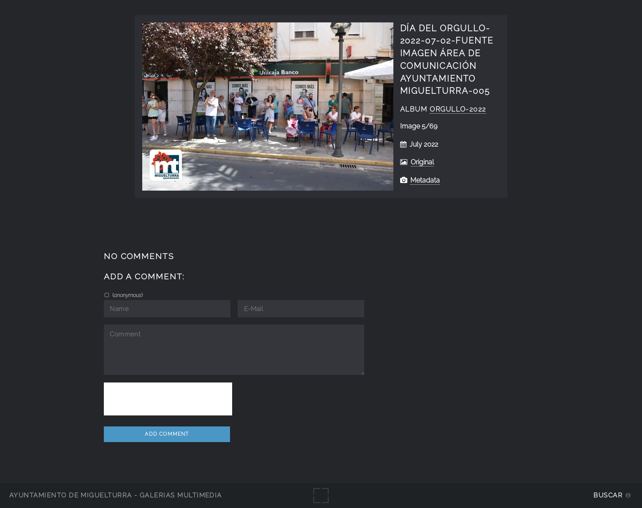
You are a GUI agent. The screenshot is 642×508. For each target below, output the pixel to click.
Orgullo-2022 (458, 109)
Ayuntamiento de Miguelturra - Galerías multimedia (115, 495)
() (127, 295)
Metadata (425, 180)
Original (422, 162)
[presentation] (168, 398)
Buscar (608, 495)
